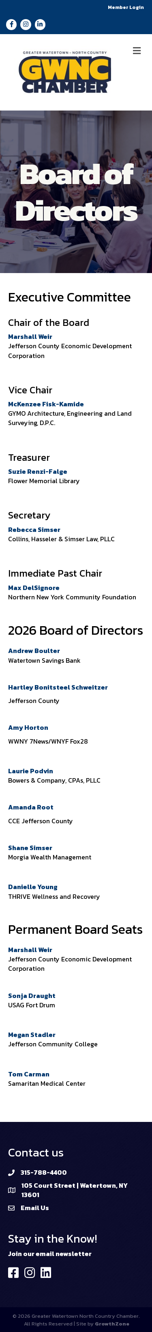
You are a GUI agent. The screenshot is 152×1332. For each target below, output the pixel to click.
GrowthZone (112, 1324)
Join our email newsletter (50, 1253)
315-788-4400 (44, 1172)
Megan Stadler (32, 1034)
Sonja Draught (32, 995)
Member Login (126, 7)
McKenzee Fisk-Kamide (46, 404)
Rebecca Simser (34, 529)
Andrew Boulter (34, 650)
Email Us (35, 1208)
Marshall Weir (30, 336)
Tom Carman (28, 1074)
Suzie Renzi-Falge (37, 471)
